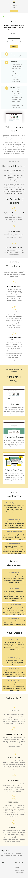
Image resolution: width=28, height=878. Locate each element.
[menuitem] (14, 7)
